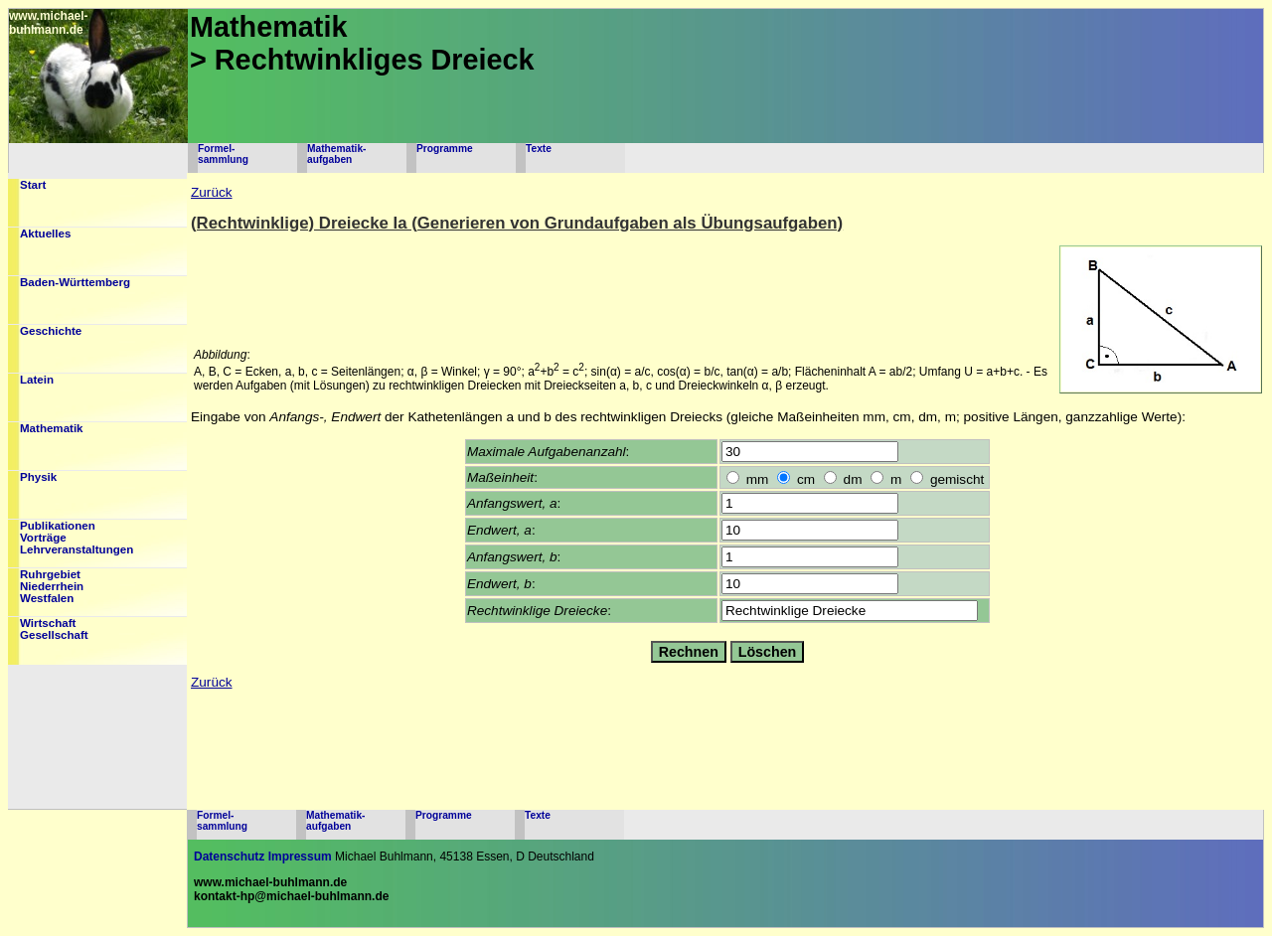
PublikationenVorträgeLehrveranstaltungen (76, 537)
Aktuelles (45, 233)
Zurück (212, 192)
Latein (37, 380)
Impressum (300, 856)
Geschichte (50, 331)
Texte (539, 148)
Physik (38, 477)
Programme (444, 148)
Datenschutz (229, 856)
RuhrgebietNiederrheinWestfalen (51, 586)
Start (33, 185)
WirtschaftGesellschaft (54, 629)
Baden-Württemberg (75, 282)
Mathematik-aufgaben (336, 154)
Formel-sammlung (223, 154)
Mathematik (51, 428)
